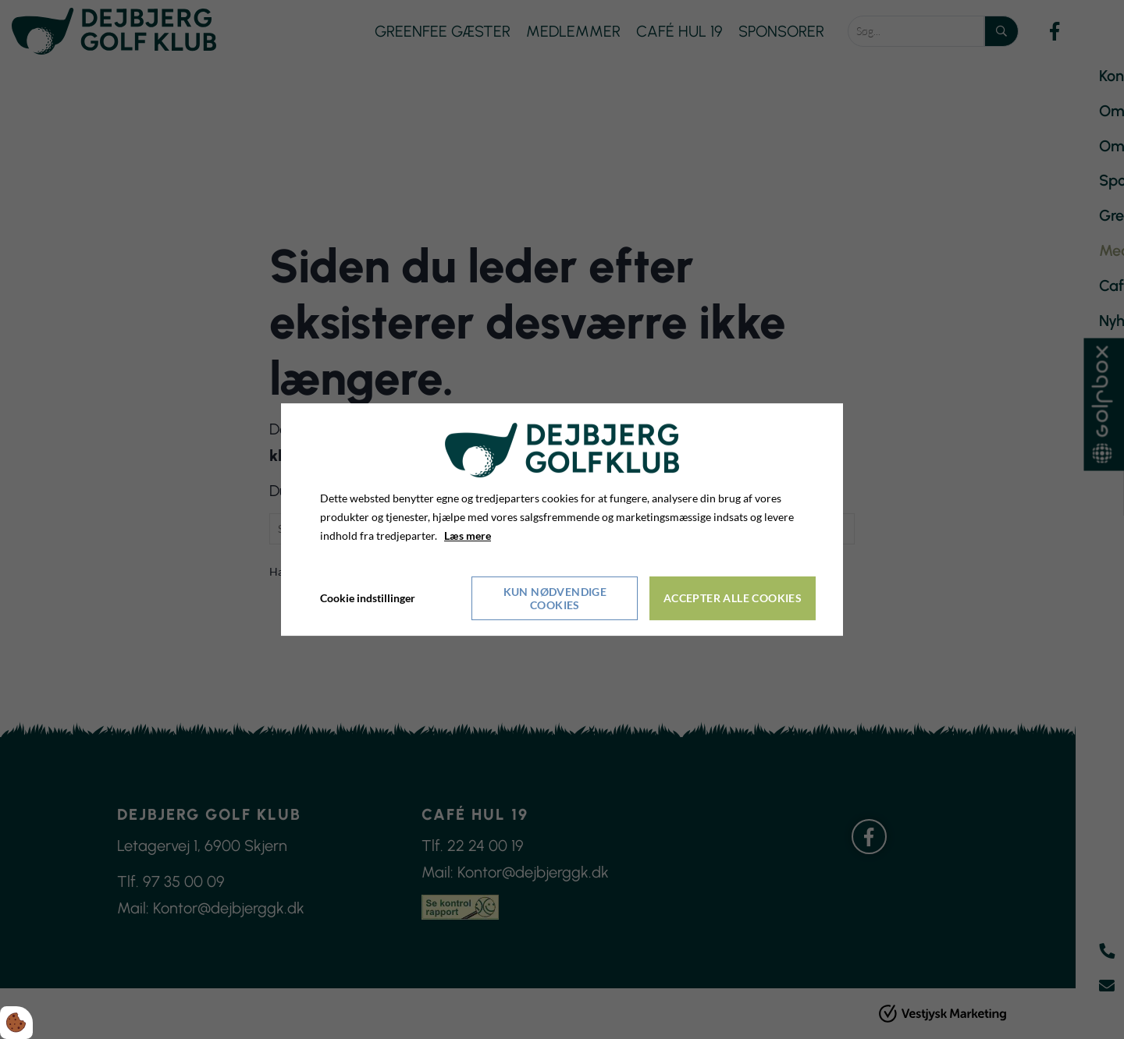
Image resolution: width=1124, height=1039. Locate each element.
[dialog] (562, 519)
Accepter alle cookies (732, 598)
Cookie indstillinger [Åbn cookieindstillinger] (367, 598)
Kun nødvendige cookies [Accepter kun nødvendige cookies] (555, 598)
